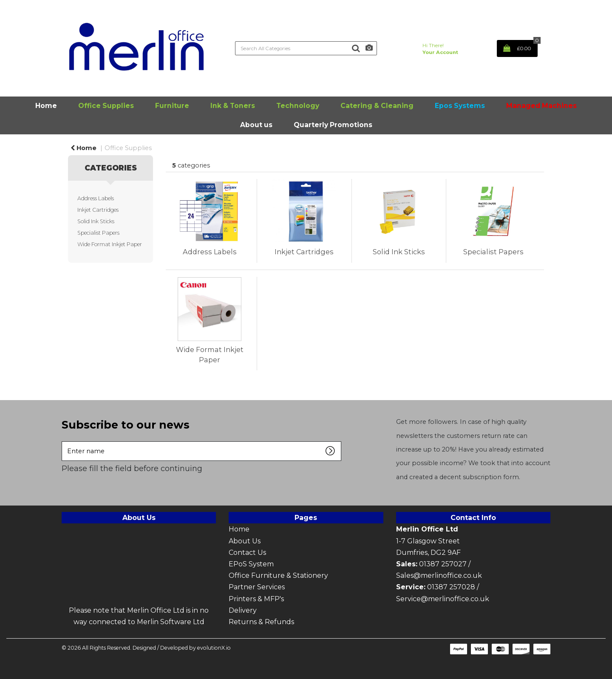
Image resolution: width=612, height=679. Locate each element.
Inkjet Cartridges (98, 210)
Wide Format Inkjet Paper (109, 244)
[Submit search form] (355, 48)
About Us (245, 541)
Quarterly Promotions (333, 125)
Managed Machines (541, 106)
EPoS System (251, 564)
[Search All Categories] (306, 48)
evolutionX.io (214, 648)
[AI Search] (369, 48)
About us (256, 125)
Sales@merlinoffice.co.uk (439, 575)
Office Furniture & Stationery (278, 575)
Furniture (172, 106)
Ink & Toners (232, 106)
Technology (297, 106)
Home (46, 106)
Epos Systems (460, 106)
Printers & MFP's (256, 599)
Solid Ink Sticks (95, 221)
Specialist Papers (98, 233)
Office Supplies (106, 106)
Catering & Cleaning (377, 106)
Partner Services (257, 587)
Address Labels (95, 198)
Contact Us (248, 552)
